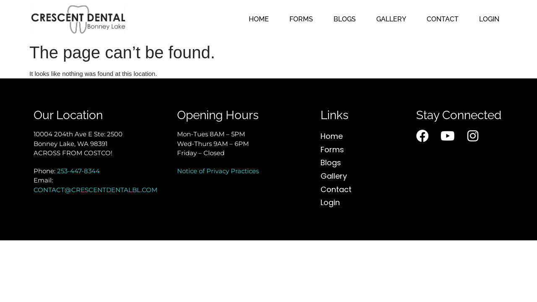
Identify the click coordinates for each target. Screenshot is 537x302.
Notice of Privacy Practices (218, 171)
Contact (443, 19)
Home (259, 19)
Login (489, 19)
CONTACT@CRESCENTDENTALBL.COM (95, 190)
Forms (301, 19)
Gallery (391, 19)
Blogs (345, 19)
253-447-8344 (78, 171)
